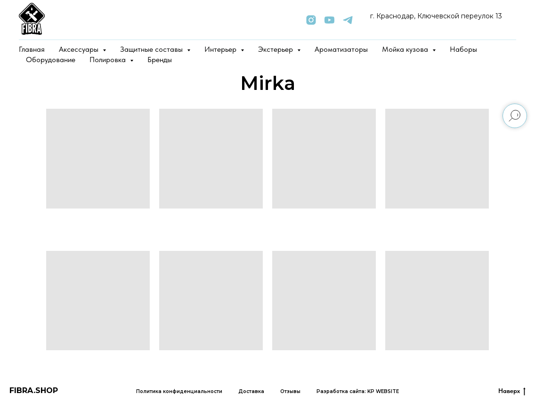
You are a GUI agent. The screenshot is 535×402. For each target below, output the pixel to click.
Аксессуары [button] (79, 49)
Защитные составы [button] (152, 49)
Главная (32, 49)
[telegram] (348, 20)
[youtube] (329, 20)
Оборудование (50, 59)
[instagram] (311, 20)
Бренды (159, 59)
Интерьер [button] (221, 49)
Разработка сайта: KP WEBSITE (357, 391)
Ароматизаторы (341, 49)
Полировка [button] (108, 59)
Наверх (512, 391)
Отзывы (290, 391)
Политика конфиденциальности (179, 391)
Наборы (463, 49)
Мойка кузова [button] (406, 49)
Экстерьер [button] (276, 49)
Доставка (251, 391)
